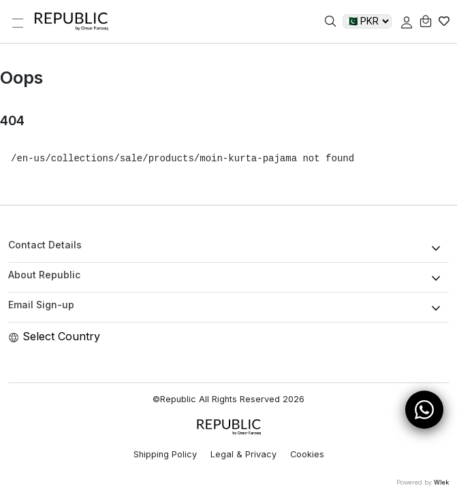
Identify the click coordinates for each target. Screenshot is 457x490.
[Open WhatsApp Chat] (424, 410)
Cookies (307, 454)
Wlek (441, 482)
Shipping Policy (165, 454)
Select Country (54, 336)
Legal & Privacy (243, 454)
